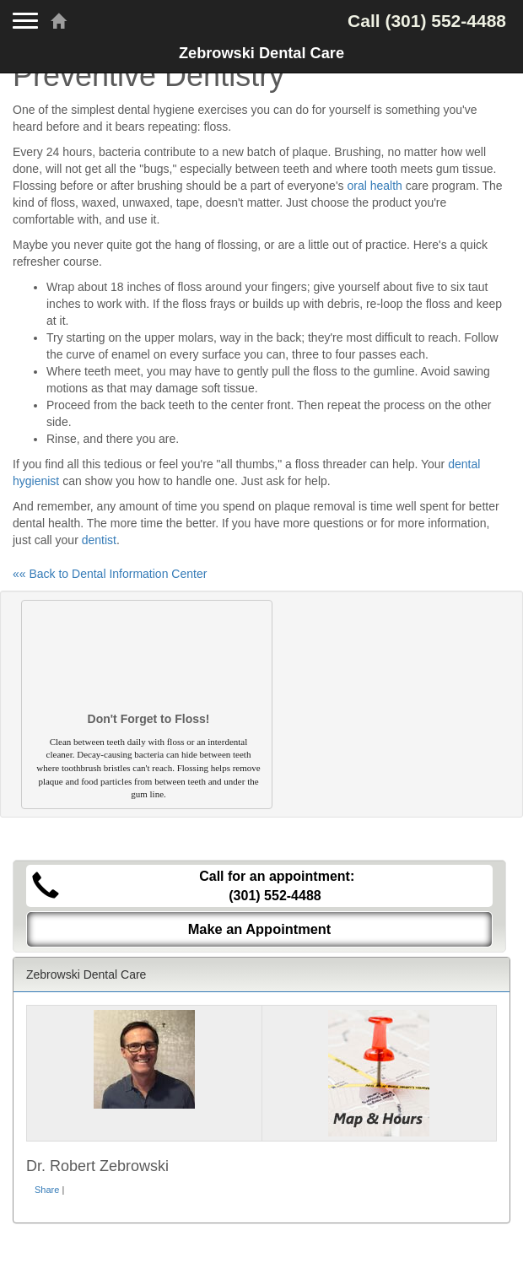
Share (47, 1190)
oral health (374, 185)
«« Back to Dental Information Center (110, 573)
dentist (99, 540)
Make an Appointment (260, 929)
